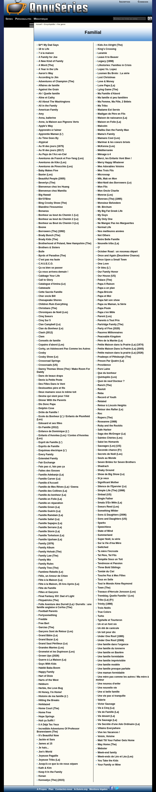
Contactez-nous (63, 789)
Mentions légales (98, 789)
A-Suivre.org (80, 789)
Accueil (39, 24)
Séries (9, 18)
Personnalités (23, 18)
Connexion (143, 1)
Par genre (61, 24)
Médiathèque (41, 18)
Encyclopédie (49, 24)
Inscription (124, 1)
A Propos (42, 789)
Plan (51, 789)
